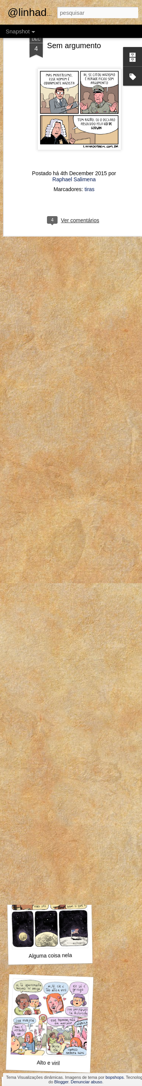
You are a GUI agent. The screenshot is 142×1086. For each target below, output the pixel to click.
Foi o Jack (47, 646)
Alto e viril (48, 1062)
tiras (89, 154)
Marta (51, 753)
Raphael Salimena (73, 144)
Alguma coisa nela (50, 955)
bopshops (115, 1077)
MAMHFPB (48, 853)
